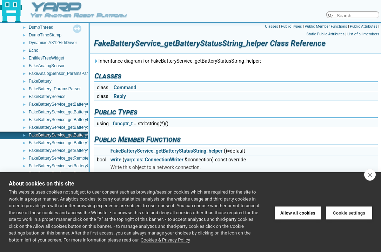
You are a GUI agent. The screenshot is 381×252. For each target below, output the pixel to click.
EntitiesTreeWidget (46, 58)
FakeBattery (40, 81)
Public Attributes (363, 26)
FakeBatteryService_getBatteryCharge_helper (72, 104)
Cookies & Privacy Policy (165, 240)
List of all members (363, 34)
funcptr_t (123, 123)
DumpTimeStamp (45, 35)
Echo (33, 50)
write (116, 159)
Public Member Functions (326, 26)
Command (125, 87)
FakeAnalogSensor (47, 65)
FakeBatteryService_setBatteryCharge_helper (72, 165)
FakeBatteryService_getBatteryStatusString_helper (76, 135)
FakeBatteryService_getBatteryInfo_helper (68, 119)
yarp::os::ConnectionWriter (153, 159)
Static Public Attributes (326, 34)
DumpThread (41, 27)
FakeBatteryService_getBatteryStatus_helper (71, 127)
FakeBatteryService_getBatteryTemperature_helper (77, 142)
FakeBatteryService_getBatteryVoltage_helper (72, 150)
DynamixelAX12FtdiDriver (53, 42)
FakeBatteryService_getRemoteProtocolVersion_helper (80, 158)
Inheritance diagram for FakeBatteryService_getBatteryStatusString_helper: (177, 61)
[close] (370, 175)
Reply (120, 96)
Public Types (291, 26)
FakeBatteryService (47, 96)
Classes (271, 26)
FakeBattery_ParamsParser (55, 88)
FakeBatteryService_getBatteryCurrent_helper (72, 112)
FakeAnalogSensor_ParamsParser (61, 73)
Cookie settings (349, 212)
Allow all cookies (297, 212)
